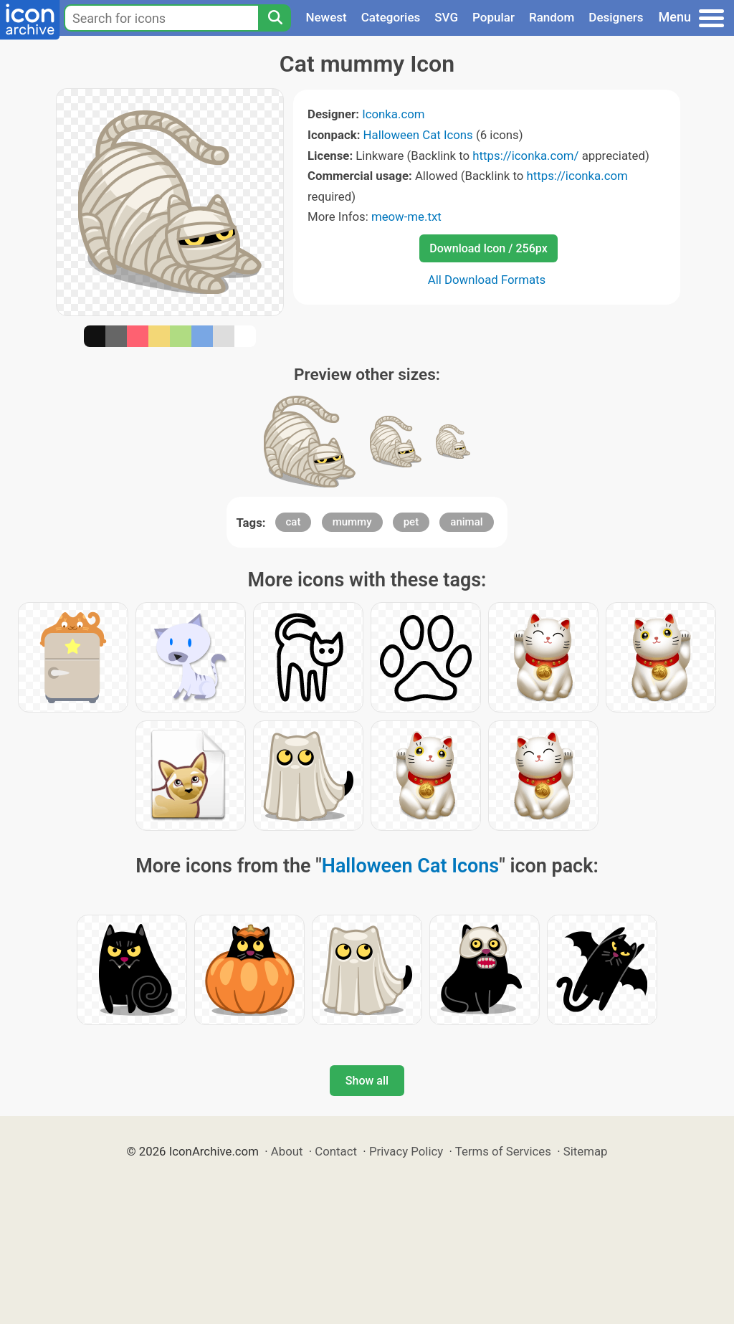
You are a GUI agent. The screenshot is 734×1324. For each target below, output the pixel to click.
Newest (325, 17)
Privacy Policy (406, 1151)
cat (293, 521)
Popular (493, 17)
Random (551, 17)
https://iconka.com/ (525, 155)
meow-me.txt (406, 216)
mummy (352, 521)
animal (466, 521)
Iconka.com (393, 114)
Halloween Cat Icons (418, 135)
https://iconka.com (576, 175)
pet (411, 521)
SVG (446, 17)
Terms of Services (503, 1151)
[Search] (274, 18)
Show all (367, 1080)
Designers (615, 17)
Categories (391, 17)
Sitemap (585, 1151)
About (287, 1151)
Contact (336, 1151)
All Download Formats (487, 279)
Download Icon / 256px (488, 248)
